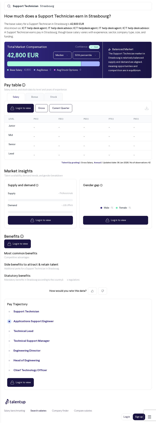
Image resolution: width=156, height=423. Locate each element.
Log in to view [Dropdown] (20, 108)
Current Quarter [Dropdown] (60, 108)
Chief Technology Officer (30, 370)
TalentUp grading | (70, 163)
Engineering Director (26, 350)
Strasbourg (33, 6)
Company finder (60, 411)
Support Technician (26, 311)
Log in (127, 417)
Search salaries (38, 411)
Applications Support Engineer (33, 321)
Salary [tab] (16, 97)
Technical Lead (23, 331)
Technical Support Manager (31, 341)
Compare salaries (83, 411)
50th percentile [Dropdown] (86, 55)
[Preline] (18, 401)
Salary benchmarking (14, 411)
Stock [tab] (53, 97)
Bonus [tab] (34, 97)
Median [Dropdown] (62, 55)
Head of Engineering (26, 360)
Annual (97, 163)
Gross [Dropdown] (41, 108)
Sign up (139, 417)
